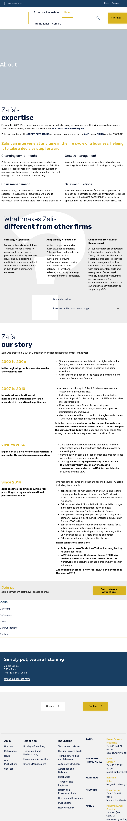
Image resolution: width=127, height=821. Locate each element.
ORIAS (100, 134)
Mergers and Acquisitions (36, 759)
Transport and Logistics (65, 783)
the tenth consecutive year (68, 128)
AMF (86, 134)
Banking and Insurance (70, 798)
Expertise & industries (47, 12)
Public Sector (65, 803)
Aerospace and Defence (66, 770)
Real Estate (64, 777)
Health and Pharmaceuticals (67, 792)
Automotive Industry (69, 764)
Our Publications (8, 627)
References (6, 615)
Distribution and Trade (70, 751)
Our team (5, 608)
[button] (117, 18)
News (106, 3)
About (67, 12)
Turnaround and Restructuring (32, 753)
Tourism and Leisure (68, 746)
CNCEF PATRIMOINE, (38, 134)
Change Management (34, 764)
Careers (115, 3)
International (41, 23)
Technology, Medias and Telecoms (68, 758)
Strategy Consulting (34, 746)
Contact (4, 634)
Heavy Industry (66, 807)
